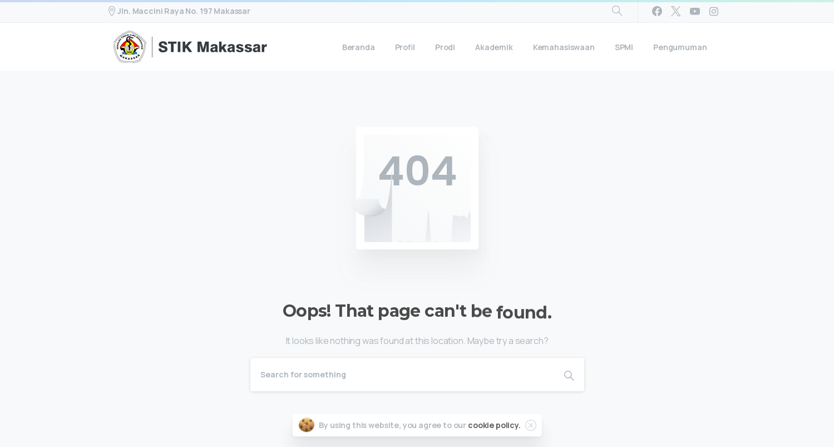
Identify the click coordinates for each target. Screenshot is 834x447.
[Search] (402, 374)
